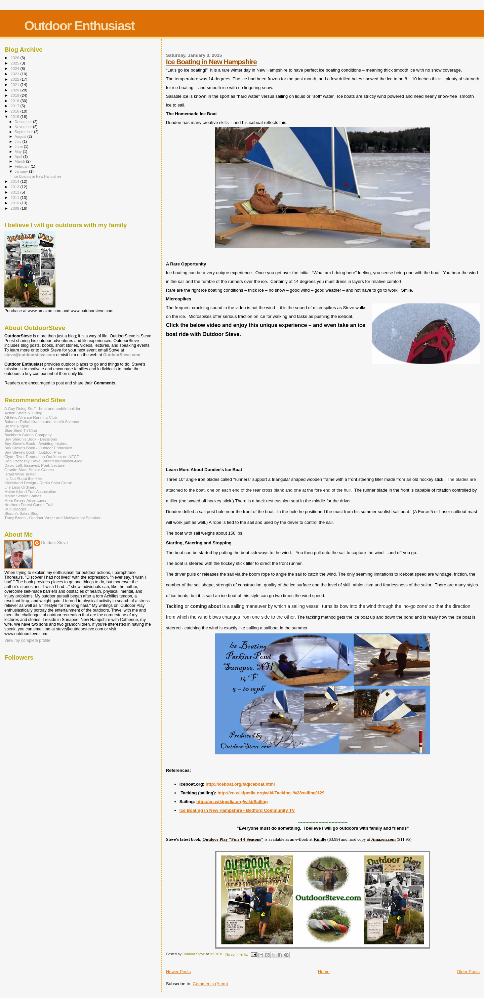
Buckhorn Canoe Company (28, 434)
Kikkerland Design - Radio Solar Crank (38, 483)
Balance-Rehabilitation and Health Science (41, 421)
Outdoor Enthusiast (79, 25)
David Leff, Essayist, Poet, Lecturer (35, 465)
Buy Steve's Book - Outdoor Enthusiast (38, 448)
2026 (15, 57)
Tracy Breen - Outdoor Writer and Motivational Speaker (52, 517)
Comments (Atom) (210, 983)
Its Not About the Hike (23, 478)
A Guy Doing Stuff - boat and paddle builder (42, 408)
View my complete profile (27, 640)
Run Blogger (15, 509)
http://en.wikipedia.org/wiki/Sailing (232, 801)
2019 (15, 95)
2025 (15, 63)
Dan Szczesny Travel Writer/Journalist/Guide (43, 461)
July (19, 141)
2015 (15, 116)
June (19, 146)
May (19, 152)
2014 (15, 181)
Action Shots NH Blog (23, 413)
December (24, 122)
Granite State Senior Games (29, 469)
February (23, 166)
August (21, 136)
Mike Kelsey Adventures (25, 500)
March (20, 161)
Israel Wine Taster (20, 474)
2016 (15, 111)
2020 (15, 90)
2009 (15, 208)
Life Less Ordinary (20, 487)
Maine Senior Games (22, 496)
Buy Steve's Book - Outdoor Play (33, 452)
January (22, 171)
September (24, 132)
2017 (15, 105)
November (24, 127)
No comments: (237, 954)
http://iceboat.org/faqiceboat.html (240, 784)
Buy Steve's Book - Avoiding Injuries (35, 443)
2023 (15, 74)
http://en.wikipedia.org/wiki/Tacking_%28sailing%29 (270, 792)
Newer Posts (178, 971)
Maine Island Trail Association (30, 491)
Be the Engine (16, 426)
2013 (15, 186)
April (19, 157)
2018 (15, 100)
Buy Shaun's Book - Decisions (30, 439)
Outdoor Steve (54, 542)
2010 (15, 203)
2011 (15, 197)
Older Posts (468, 971)
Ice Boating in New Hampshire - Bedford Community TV (237, 810)
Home (324, 971)
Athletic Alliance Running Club (30, 417)
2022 (15, 79)
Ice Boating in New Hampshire (211, 62)
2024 (15, 68)
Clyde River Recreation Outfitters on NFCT (41, 456)
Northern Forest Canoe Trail (28, 504)
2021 (15, 84)
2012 (15, 192)
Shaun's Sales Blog (21, 513)
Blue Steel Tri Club (20, 430)
